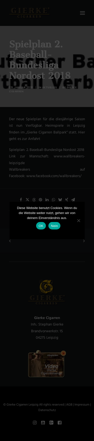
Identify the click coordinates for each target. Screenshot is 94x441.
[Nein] (78, 220)
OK (41, 226)
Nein (54, 226)
